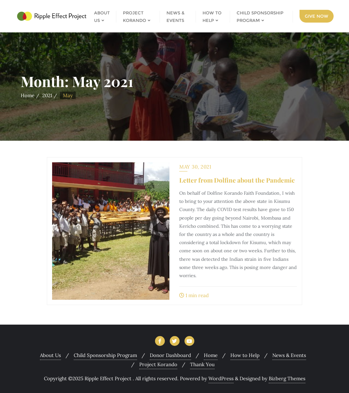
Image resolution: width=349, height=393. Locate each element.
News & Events (289, 355)
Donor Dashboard (170, 355)
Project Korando (158, 364)
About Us (50, 355)
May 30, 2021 (195, 167)
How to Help (245, 355)
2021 (47, 95)
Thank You (202, 364)
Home (27, 95)
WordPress (221, 378)
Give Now (316, 16)
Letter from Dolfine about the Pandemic (237, 180)
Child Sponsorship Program (105, 355)
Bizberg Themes (287, 378)
